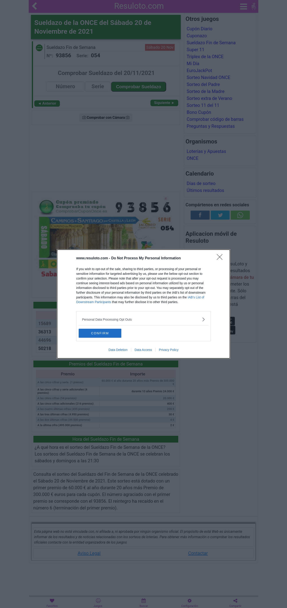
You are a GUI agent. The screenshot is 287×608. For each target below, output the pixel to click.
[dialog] (143, 304)
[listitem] (143, 319)
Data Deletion (118, 350)
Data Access (143, 350)
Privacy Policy (168, 350)
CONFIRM (100, 333)
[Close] (221, 258)
